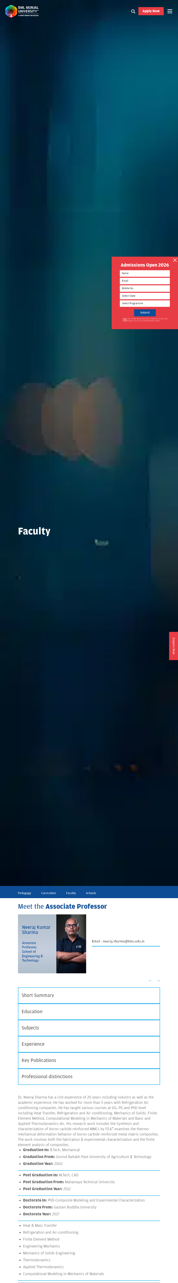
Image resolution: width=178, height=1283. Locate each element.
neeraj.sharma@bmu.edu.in (123, 941)
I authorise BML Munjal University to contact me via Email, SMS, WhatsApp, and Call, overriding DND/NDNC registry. (145, 320)
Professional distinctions (47, 1076)
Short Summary (38, 995)
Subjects (30, 1028)
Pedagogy (24, 893)
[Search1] (133, 11)
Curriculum (48, 893)
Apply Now (151, 11)
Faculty (71, 893)
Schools (91, 893)
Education (32, 1011)
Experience (33, 1044)
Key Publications (39, 1060)
